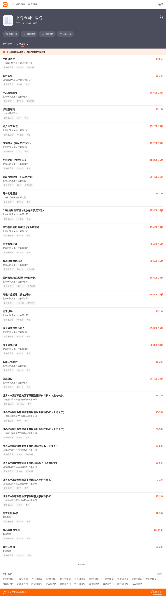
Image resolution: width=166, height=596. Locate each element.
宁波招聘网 (51, 583)
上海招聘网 (22, 579)
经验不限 (20, 303)
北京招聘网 (8, 579)
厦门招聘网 (51, 579)
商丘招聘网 (8, 583)
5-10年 (19, 84)
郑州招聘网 (79, 579)
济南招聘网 (36, 583)
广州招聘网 (36, 579)
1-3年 (19, 118)
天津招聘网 (108, 579)
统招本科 (30, 67)
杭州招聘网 (65, 579)
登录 (160, 4)
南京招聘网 (94, 579)
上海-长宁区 (8, 67)
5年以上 (20, 67)
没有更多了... (83, 564)
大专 (26, 118)
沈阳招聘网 (94, 583)
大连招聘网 (22, 583)
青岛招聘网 (79, 583)
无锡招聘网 (65, 583)
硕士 (27, 84)
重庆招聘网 (122, 579)
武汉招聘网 (137, 583)
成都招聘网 (137, 579)
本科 (28, 202)
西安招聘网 (122, 583)
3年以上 (20, 135)
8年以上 (20, 538)
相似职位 (22, 43)
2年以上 (20, 101)
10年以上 (20, 286)
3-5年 (19, 185)
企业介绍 (7, 44)
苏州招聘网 (151, 579)
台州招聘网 (108, 583)
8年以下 (20, 522)
